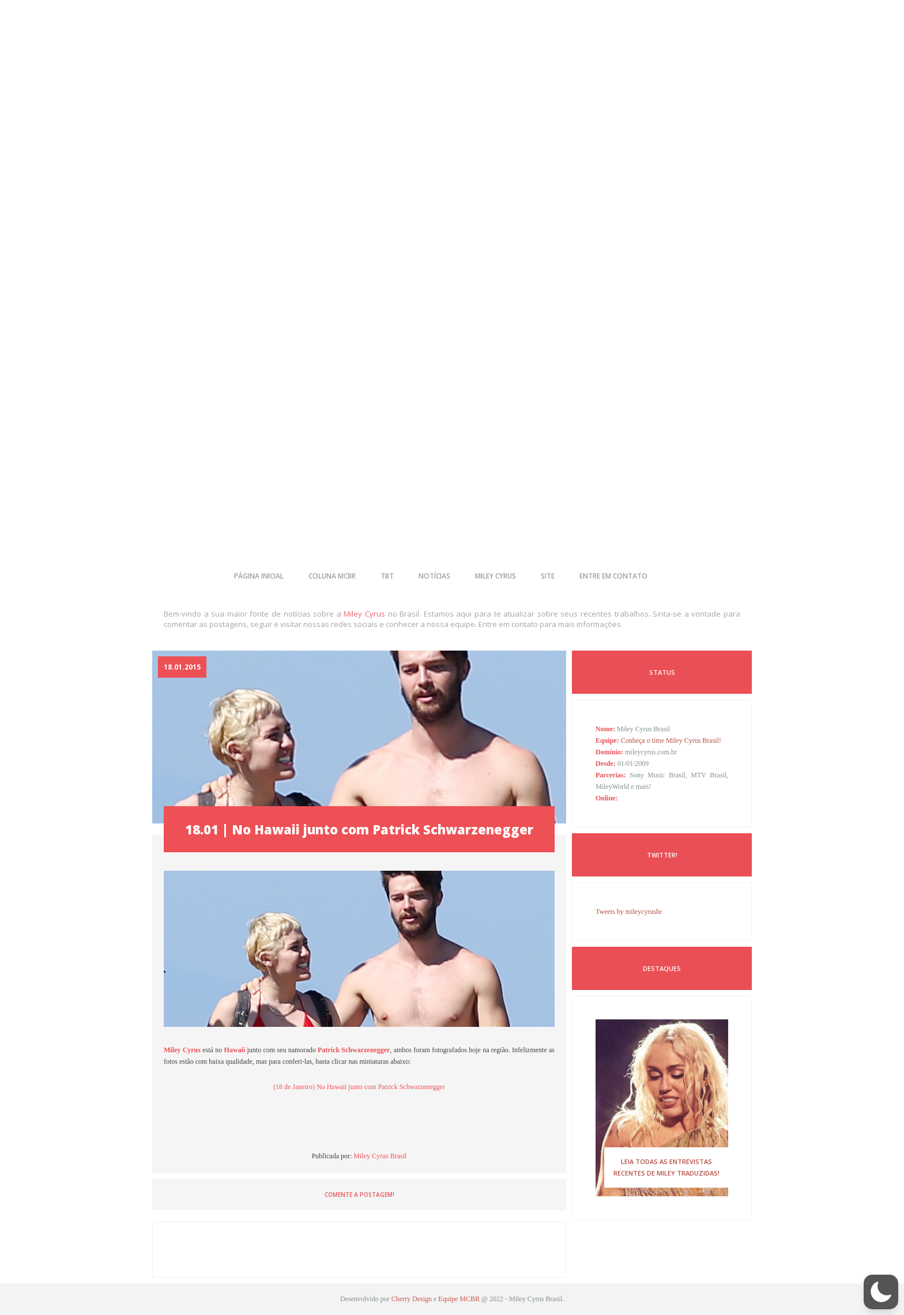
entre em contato (613, 576)
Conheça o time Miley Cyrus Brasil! (671, 740)
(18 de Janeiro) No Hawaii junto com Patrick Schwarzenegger (359, 1087)
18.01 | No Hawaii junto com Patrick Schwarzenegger (359, 829)
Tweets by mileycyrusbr (629, 912)
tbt (387, 576)
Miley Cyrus (364, 614)
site (548, 576)
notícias (434, 576)
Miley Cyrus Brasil (379, 1156)
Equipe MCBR (459, 1299)
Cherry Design (411, 1299)
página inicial (259, 576)
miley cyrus (495, 576)
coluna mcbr (332, 576)
